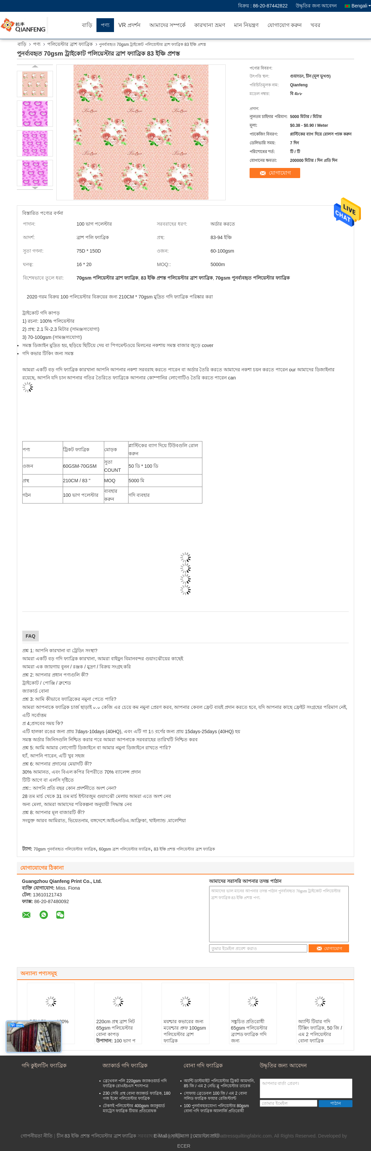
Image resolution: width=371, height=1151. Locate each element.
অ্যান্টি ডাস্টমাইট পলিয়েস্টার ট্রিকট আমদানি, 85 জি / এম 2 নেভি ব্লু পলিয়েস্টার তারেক (219, 1083)
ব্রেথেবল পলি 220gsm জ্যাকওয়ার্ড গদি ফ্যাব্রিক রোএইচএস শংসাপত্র (135, 1083)
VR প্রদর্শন (129, 25)
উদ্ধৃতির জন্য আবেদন (316, 5)
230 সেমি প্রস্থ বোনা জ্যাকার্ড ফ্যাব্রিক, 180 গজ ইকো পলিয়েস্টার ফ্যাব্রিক (136, 1096)
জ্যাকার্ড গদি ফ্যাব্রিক (125, 1065)
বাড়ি (87, 25)
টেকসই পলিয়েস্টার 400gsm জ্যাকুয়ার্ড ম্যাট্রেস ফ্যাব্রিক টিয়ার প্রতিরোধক (134, 1108)
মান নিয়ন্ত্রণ (246, 25)
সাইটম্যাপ (180, 1136)
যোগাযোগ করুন (284, 25)
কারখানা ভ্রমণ (209, 25)
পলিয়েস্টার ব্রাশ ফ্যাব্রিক (70, 44)
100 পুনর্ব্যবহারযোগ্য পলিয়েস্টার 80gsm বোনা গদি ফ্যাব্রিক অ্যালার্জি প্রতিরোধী (216, 1108)
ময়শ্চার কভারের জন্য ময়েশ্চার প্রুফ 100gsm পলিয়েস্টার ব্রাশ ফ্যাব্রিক (185, 1031)
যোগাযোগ (280, 173)
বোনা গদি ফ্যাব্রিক (203, 1065)
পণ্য (105, 25)
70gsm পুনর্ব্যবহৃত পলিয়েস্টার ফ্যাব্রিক (65, 849)
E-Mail (160, 1136)
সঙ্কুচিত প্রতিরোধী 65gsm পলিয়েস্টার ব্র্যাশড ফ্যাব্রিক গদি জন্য (249, 1031)
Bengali (361, 5)
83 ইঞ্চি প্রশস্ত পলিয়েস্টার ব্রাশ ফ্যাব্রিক (184, 849)
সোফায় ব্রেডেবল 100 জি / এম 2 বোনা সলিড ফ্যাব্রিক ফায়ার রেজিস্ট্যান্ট (215, 1096)
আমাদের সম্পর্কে (167, 25)
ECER (184, 1146)
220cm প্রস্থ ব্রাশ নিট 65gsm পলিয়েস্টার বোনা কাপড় (115, 1028)
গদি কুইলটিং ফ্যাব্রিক (44, 1065)
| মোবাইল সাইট (205, 1136)
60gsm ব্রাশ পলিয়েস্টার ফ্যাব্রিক (124, 849)
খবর (315, 25)
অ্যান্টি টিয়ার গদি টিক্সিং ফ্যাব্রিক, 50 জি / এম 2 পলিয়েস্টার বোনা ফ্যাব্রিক (320, 1031)
